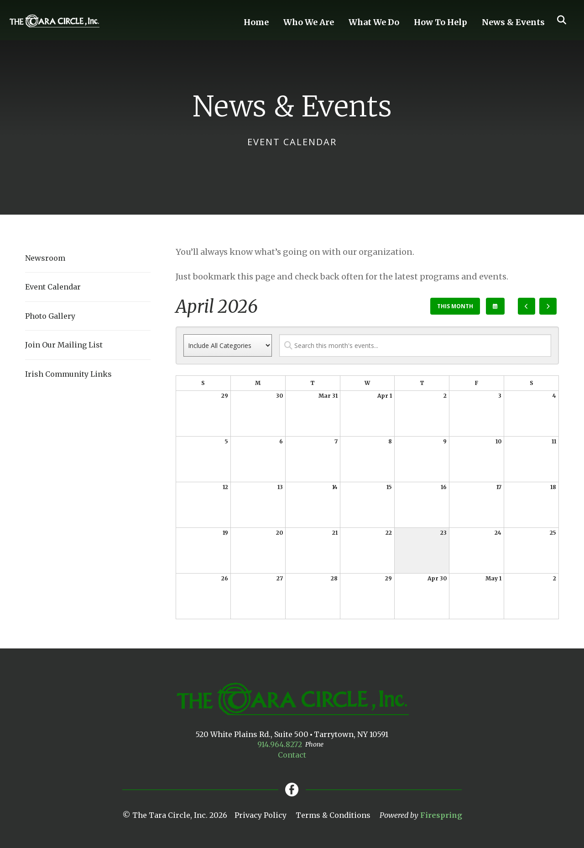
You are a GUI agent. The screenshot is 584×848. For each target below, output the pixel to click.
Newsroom (45, 258)
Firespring (441, 815)
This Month (455, 306)
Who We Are (308, 22)
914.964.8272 (279, 744)
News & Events (513, 22)
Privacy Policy (261, 815)
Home (256, 22)
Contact (292, 754)
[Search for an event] (415, 345)
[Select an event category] (227, 345)
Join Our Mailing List (64, 344)
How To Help (440, 22)
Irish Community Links (68, 374)
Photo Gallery (50, 316)
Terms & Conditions (333, 815)
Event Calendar (53, 286)
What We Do (374, 22)
